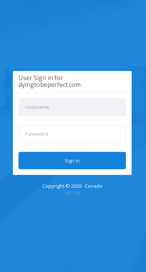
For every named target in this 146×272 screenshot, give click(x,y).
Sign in (72, 160)
